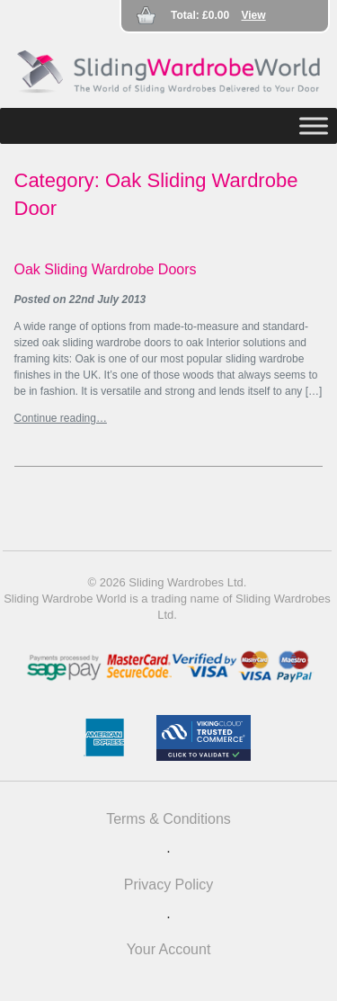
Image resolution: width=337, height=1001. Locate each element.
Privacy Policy (169, 884)
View (254, 15)
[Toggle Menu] (313, 125)
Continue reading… (60, 418)
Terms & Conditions (168, 819)
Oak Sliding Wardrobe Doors (105, 269)
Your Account (169, 949)
